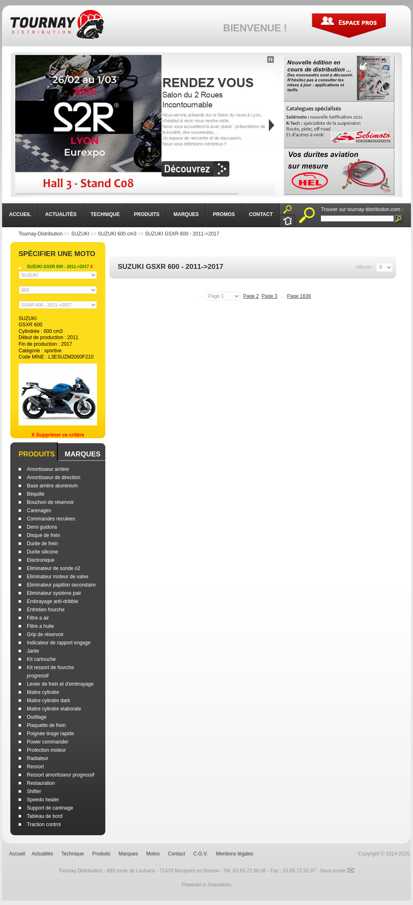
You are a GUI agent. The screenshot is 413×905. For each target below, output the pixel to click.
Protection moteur (46, 750)
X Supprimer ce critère (57, 435)
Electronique (41, 560)
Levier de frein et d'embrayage (60, 684)
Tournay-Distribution (41, 234)
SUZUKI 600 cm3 (117, 234)
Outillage (36, 717)
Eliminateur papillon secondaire (61, 585)
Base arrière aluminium (52, 486)
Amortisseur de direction (53, 477)
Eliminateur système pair (54, 593)
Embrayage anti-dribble (52, 601)
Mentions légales (234, 854)
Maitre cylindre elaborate (54, 709)
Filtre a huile (40, 626)
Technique (73, 854)
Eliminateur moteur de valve (57, 577)
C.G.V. (200, 854)
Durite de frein (42, 543)
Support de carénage (50, 808)
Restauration (41, 783)
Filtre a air (38, 618)
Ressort (35, 767)
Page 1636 (299, 296)
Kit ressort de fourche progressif (50, 672)
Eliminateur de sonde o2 (53, 568)
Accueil (17, 854)
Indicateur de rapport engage (58, 643)
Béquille (36, 494)
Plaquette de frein (46, 725)
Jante (33, 651)
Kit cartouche (41, 659)
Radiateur (37, 758)
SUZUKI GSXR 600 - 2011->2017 (182, 234)
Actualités (42, 854)
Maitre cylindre (43, 692)
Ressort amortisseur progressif (60, 775)
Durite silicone (42, 552)
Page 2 (251, 296)
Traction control (44, 824)
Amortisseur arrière (48, 469)
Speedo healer (43, 800)
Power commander (48, 742)
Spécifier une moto (57, 254)
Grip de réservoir (45, 634)
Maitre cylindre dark (48, 700)
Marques (82, 454)
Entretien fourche (45, 610)
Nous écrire (337, 871)
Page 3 (269, 296)
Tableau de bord (44, 816)
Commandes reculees (51, 519)
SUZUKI (80, 234)
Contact (176, 854)
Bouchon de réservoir (50, 502)
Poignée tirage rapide (50, 733)
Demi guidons (42, 527)
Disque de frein (43, 535)
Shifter (34, 791)
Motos (153, 854)
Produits (37, 454)
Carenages (39, 510)
